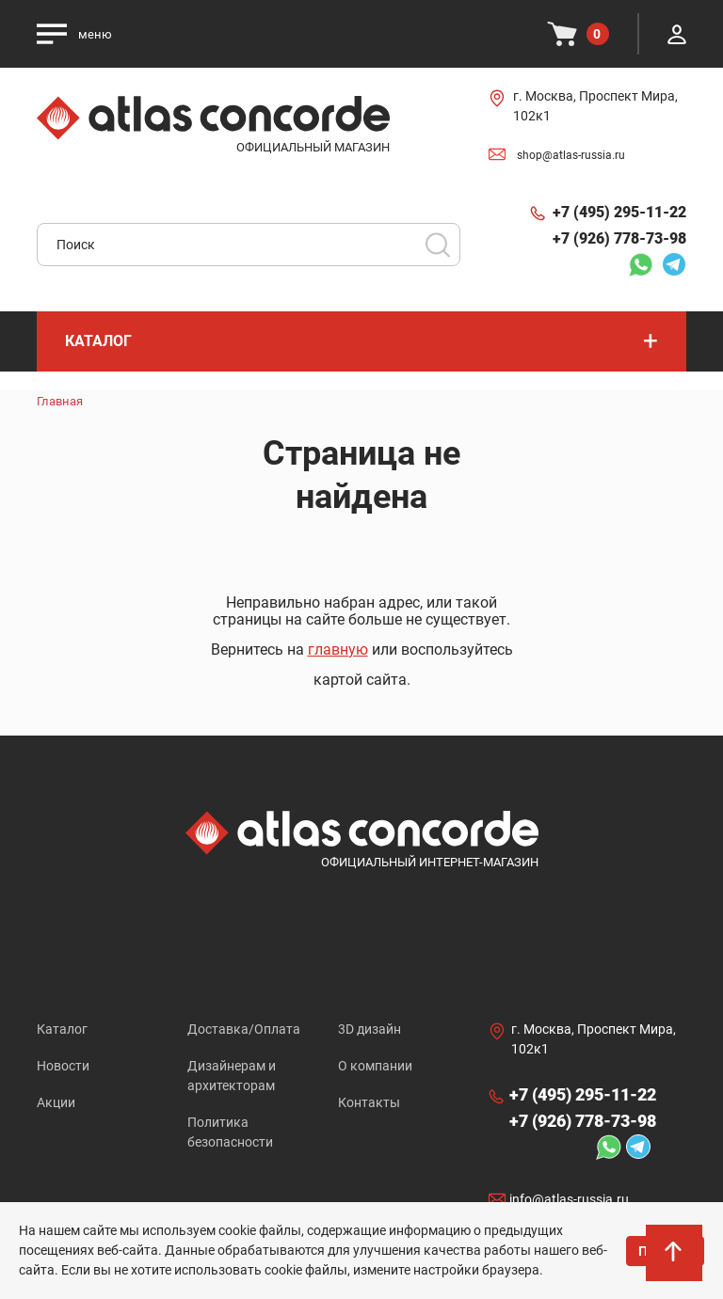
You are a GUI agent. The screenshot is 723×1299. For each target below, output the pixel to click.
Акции (56, 1102)
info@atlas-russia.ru (569, 1199)
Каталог (62, 1029)
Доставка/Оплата (243, 1029)
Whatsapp (640, 264)
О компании (375, 1065)
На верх (675, 1257)
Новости (63, 1065)
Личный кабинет (676, 33)
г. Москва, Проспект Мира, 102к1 (595, 105)
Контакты (369, 1102)
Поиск (437, 244)
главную (338, 649)
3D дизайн (369, 1029)
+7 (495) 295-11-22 (619, 212)
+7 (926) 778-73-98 (619, 238)
